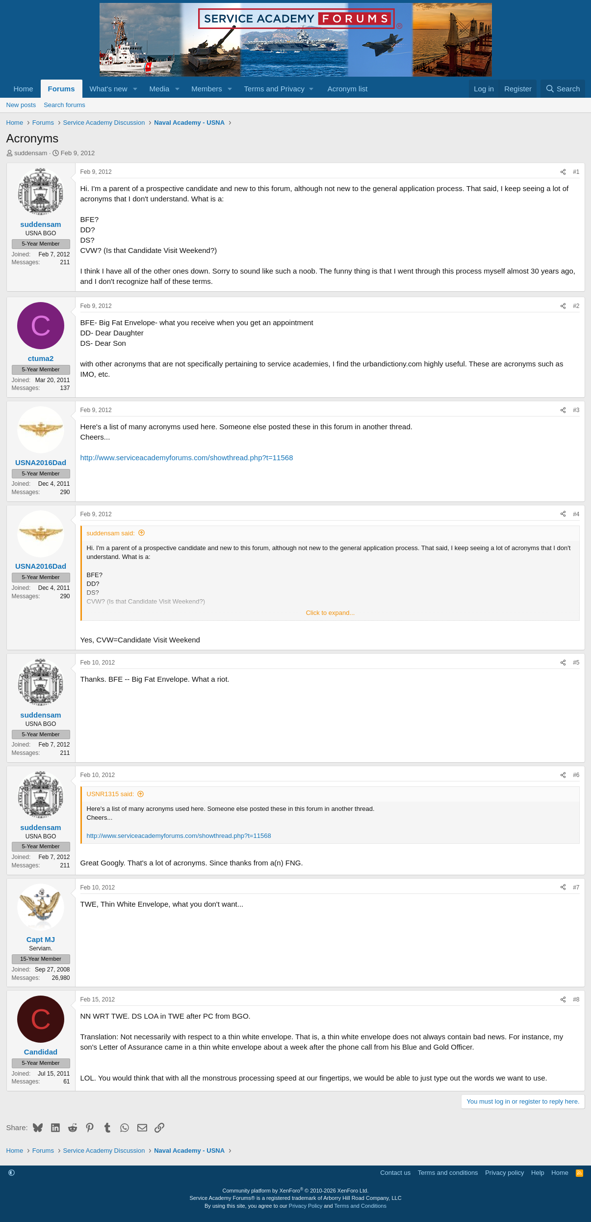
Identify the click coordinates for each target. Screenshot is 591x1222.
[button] (135, 89)
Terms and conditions (448, 1172)
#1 (576, 171)
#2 (576, 306)
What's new (109, 88)
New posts (21, 105)
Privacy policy (504, 1172)
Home (23, 88)
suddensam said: (111, 533)
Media (159, 88)
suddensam (30, 153)
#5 (576, 662)
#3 (576, 410)
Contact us (395, 1172)
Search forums (64, 105)
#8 (576, 999)
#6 (576, 775)
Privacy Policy (305, 1206)
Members (206, 88)
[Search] (562, 89)
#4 (576, 514)
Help (537, 1172)
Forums (61, 88)
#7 (576, 887)
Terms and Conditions (360, 1206)
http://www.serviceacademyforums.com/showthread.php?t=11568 (186, 457)
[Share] (563, 172)
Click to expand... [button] (330, 612)
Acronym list (348, 88)
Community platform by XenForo (296, 1191)
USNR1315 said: (110, 794)
